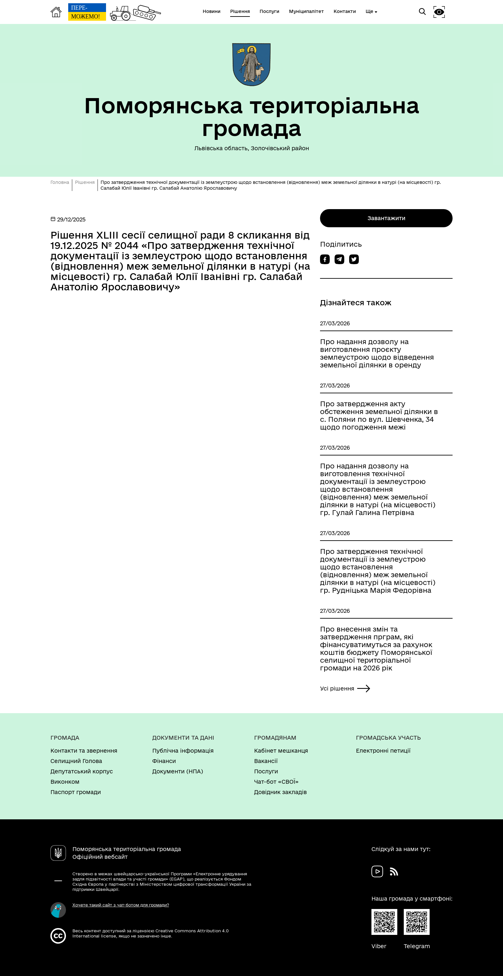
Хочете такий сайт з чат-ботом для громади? (120, 905)
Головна (59, 182)
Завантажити (386, 218)
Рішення (85, 182)
